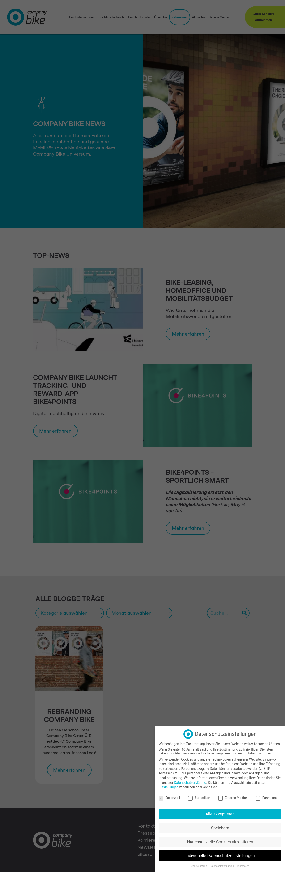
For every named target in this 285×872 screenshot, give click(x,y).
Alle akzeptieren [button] (220, 813)
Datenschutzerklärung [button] (222, 865)
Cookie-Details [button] (199, 865)
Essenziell (169, 797)
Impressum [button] (243, 865)
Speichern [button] (220, 827)
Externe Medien (232, 797)
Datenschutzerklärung (190, 782)
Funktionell (267, 797)
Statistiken (199, 797)
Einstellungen (169, 786)
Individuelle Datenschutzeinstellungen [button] (220, 855)
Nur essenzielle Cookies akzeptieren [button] (220, 841)
